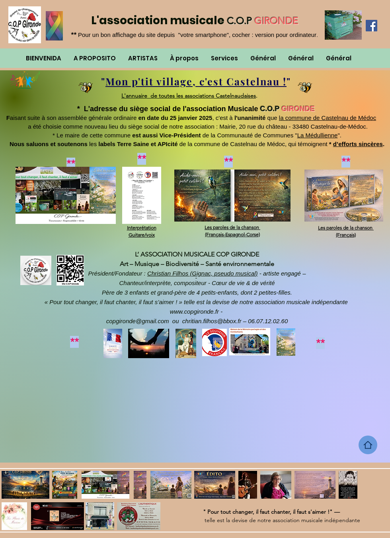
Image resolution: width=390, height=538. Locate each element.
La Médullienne (317, 135)
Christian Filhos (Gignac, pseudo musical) (202, 273)
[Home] (368, 445)
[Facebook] (371, 25)
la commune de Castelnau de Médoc (327, 117)
